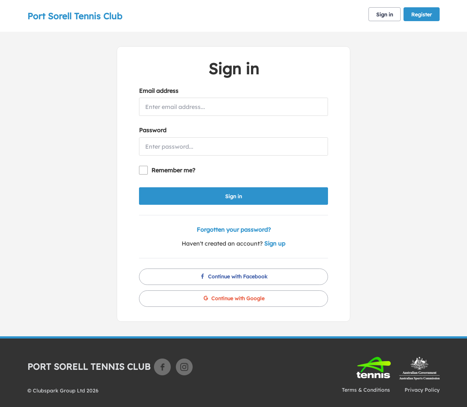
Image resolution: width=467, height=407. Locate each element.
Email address (158, 90)
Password (152, 130)
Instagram (184, 367)
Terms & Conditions (366, 390)
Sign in (384, 14)
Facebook (162, 367)
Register (421, 14)
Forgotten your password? (234, 229)
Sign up (274, 243)
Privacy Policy (422, 390)
